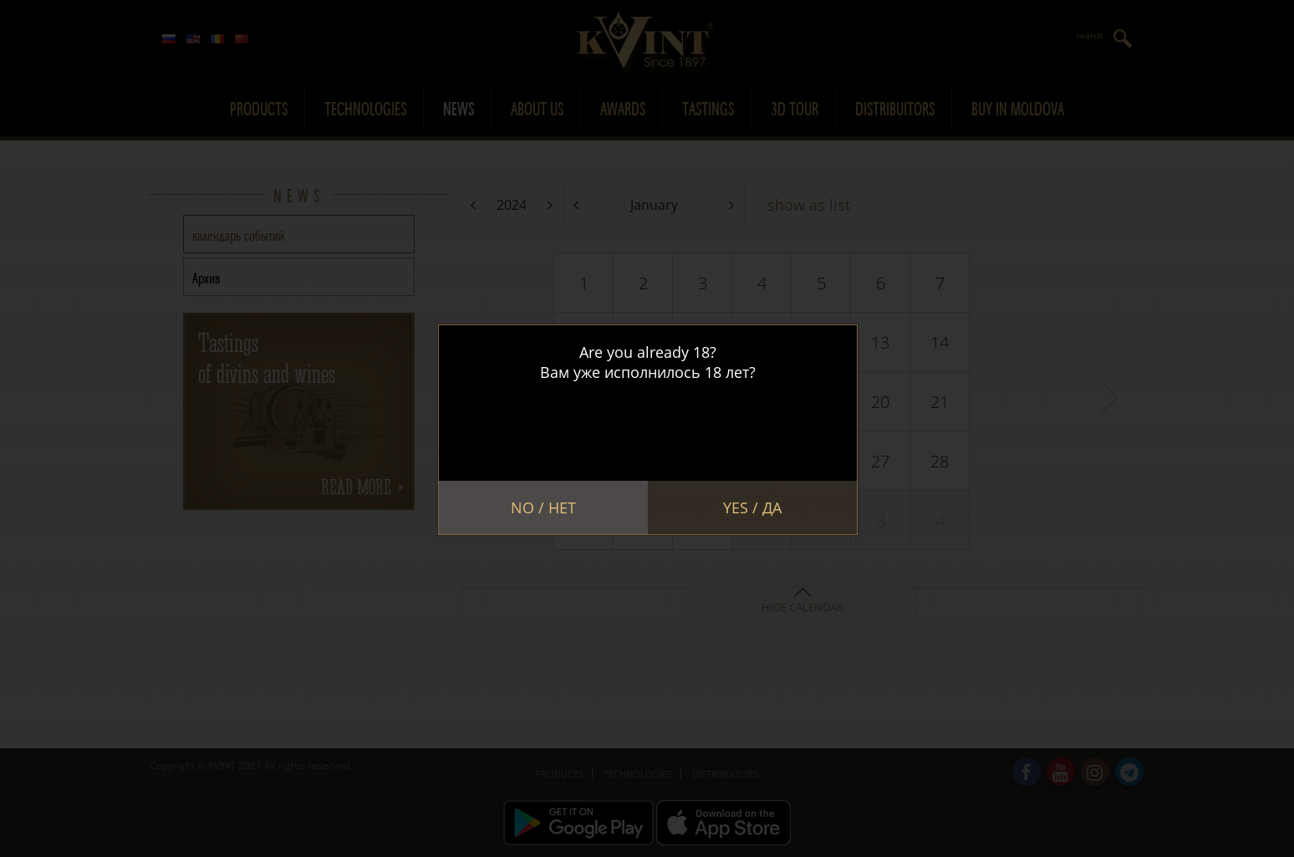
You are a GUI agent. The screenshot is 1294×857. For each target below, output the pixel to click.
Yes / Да (752, 507)
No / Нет (543, 507)
